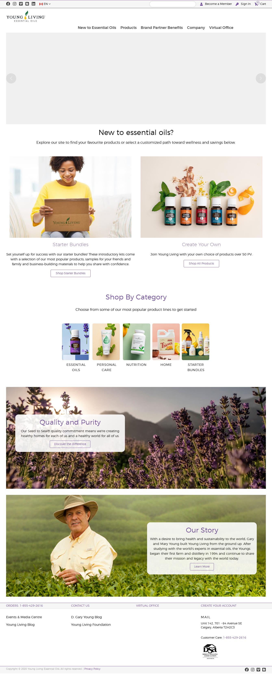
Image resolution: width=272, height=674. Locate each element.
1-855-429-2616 (234, 637)
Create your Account (218, 605)
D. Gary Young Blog (86, 617)
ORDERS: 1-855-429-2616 (24, 605)
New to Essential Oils (126, 16)
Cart (260, 3)
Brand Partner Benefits (192, 16)
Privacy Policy (92, 669)
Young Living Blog (20, 624)
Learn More (202, 566)
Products (158, 16)
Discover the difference (70, 444)
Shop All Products (201, 263)
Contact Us (80, 605)
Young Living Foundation (91, 624)
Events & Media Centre (24, 617)
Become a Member (216, 4)
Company (226, 16)
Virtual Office (251, 16)
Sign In (243, 4)
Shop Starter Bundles (70, 273)
